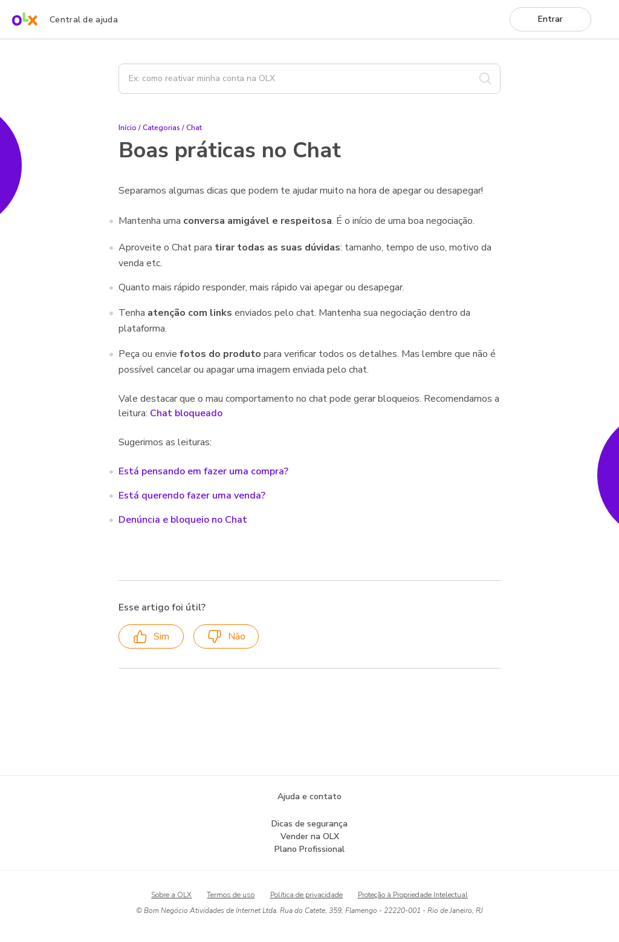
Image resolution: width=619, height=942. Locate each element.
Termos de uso (230, 895)
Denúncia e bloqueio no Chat (182, 519)
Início (127, 127)
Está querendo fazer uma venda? (191, 495)
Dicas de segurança (309, 823)
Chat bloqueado (186, 413)
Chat (194, 127)
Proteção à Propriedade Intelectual (413, 895)
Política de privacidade (306, 895)
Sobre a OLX (171, 895)
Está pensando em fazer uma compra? (203, 471)
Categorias (161, 127)
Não (226, 636)
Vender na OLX (309, 836)
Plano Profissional (309, 849)
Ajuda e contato (309, 796)
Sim (151, 636)
